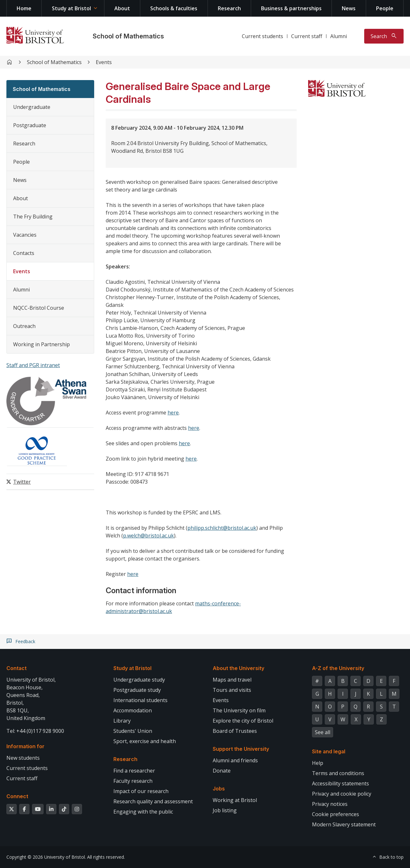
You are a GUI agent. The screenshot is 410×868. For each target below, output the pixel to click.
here (173, 412)
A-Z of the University (338, 668)
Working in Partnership (41, 344)
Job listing (225, 810)
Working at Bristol (235, 800)
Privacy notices (330, 803)
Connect (17, 796)
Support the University (241, 749)
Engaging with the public (143, 811)
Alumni (338, 36)
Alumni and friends (235, 760)
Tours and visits (232, 689)
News (349, 8)
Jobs (219, 788)
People (384, 8)
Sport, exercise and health (144, 741)
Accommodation (132, 710)
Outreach (24, 326)
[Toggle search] (384, 36)
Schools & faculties (173, 8)
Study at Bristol (71, 8)
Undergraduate (31, 107)
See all (322, 732)
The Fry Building (33, 216)
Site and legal (328, 751)
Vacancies (25, 234)
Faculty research (132, 780)
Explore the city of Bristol (243, 720)
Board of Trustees (235, 730)
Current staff (306, 36)
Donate (222, 770)
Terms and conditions (338, 773)
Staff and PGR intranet (33, 365)
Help (317, 762)
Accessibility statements (340, 783)
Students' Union (132, 730)
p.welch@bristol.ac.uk (148, 535)
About (122, 8)
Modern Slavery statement (344, 824)
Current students (262, 36)
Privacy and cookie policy (341, 793)
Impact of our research (140, 791)
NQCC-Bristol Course (38, 307)
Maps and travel (232, 679)
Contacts (23, 253)
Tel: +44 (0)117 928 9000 (35, 730)
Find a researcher (134, 770)
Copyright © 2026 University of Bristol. (46, 857)
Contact (16, 668)
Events (104, 62)
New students (23, 757)
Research (229, 8)
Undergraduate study (139, 679)
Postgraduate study (137, 689)
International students (140, 700)
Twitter (22, 481)
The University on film (239, 710)
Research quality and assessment (153, 801)
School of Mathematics (128, 36)
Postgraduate (29, 125)
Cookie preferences (335, 814)
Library (122, 720)
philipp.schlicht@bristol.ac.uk (221, 527)
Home (24, 8)
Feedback (25, 641)
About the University (238, 668)
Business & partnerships (291, 8)
